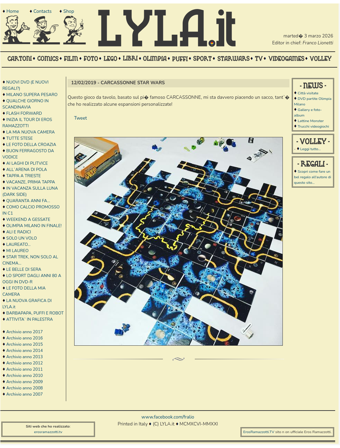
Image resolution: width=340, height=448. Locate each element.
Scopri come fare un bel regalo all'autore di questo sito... (312, 177)
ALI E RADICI (18, 232)
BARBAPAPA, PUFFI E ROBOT (35, 313)
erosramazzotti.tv (48, 431)
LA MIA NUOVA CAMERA (30, 132)
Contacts (42, 11)
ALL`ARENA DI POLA (26, 169)
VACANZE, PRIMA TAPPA (30, 182)
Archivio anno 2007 (24, 394)
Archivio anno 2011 (24, 369)
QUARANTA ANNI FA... (28, 201)
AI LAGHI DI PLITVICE (27, 163)
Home (12, 11)
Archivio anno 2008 (24, 388)
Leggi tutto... (310, 149)
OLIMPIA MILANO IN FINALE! (34, 226)
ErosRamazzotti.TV (258, 431)
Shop (68, 11)
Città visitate (308, 93)
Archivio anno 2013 (24, 357)
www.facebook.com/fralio (167, 417)
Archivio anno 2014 (24, 350)
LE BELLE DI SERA (23, 269)
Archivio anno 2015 (24, 344)
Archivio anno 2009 (24, 382)
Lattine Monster (311, 120)
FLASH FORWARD (24, 113)
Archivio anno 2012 (24, 363)
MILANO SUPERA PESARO (32, 94)
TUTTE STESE (19, 138)
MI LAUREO (17, 250)
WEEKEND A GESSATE (28, 219)
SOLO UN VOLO (21, 238)
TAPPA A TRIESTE (23, 176)
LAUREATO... (18, 244)
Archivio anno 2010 (24, 375)
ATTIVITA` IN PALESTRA (29, 319)
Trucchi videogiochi (313, 126)
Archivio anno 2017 (24, 332)
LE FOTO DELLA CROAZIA (31, 144)
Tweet (80, 118)
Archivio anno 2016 (24, 338)
